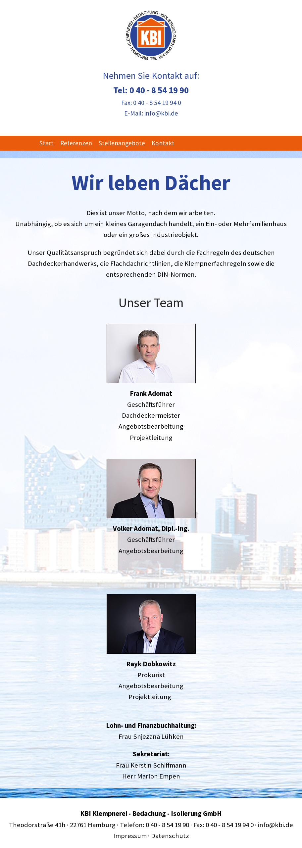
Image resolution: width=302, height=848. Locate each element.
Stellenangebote (122, 143)
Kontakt (163, 143)
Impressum (130, 835)
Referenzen (76, 143)
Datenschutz (170, 835)
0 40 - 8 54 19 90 (159, 90)
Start (46, 143)
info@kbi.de (161, 113)
